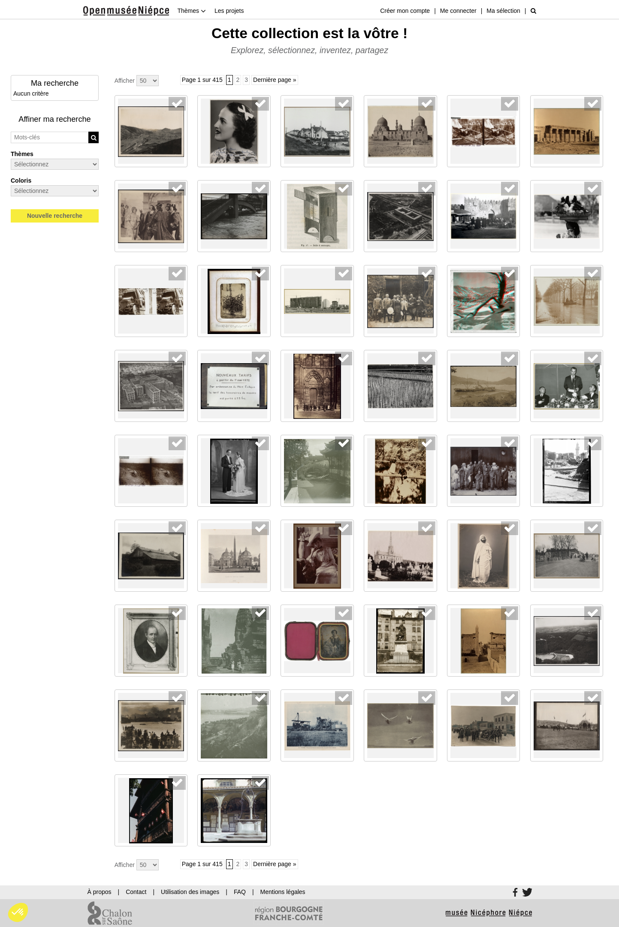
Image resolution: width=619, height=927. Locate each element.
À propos (100, 891)
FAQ (240, 891)
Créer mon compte (405, 10)
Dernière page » (274, 79)
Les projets (229, 10)
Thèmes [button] (192, 10)
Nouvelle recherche (54, 215)
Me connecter (458, 10)
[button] (18, 912)
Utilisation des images (190, 891)
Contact (136, 891)
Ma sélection (503, 10)
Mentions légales (282, 891)
